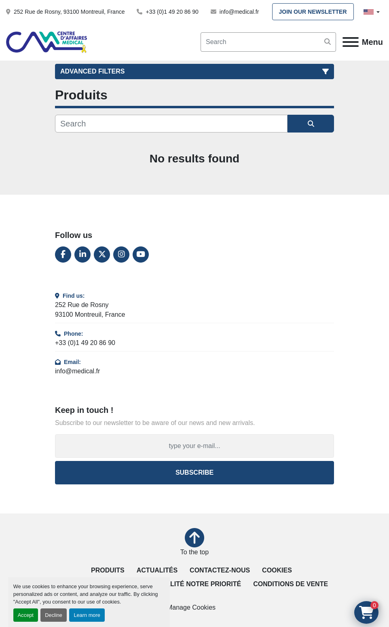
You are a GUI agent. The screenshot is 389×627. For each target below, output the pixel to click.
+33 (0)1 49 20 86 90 (172, 11)
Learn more (87, 615)
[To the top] (194, 542)
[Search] (268, 42)
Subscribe (194, 472)
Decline (53, 615)
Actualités (157, 570)
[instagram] (121, 254)
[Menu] (350, 42)
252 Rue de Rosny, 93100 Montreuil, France (69, 11)
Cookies (277, 570)
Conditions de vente (290, 584)
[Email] (194, 446)
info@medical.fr (239, 11)
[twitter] (102, 254)
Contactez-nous (220, 570)
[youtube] (141, 254)
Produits (108, 570)
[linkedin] (82, 254)
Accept (26, 615)
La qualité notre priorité (193, 584)
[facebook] (63, 254)
